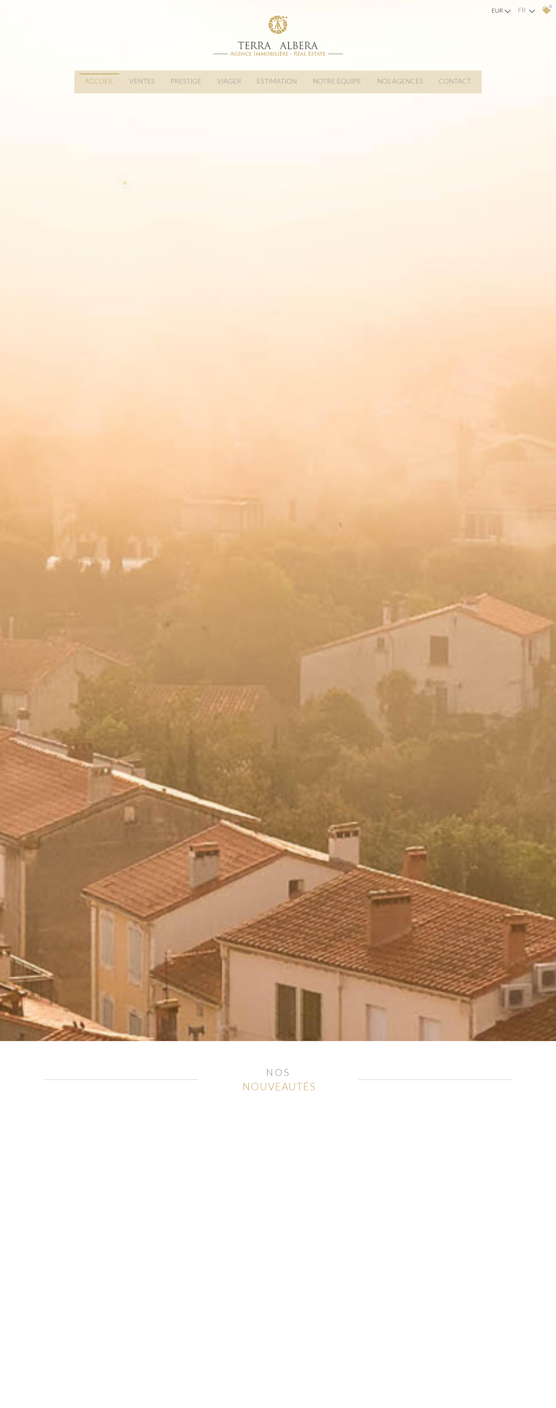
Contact (466, 85)
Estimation (279, 85)
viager (228, 85)
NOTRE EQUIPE (342, 85)
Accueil (88, 85)
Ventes (134, 85)
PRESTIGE (181, 85)
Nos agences (408, 85)
